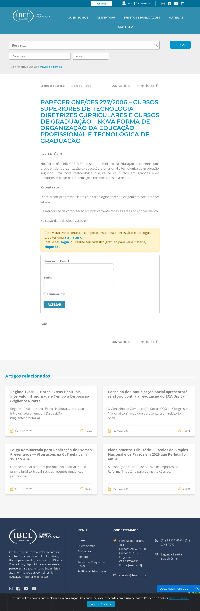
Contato (125, 26)
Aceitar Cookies (101, 604)
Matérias (176, 17)
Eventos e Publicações (142, 17)
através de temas (50, 67)
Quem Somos (78, 17)
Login (130, 3)
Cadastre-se (143, 3)
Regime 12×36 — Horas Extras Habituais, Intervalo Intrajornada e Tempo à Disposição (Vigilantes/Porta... (49, 396)
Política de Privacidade (92, 571)
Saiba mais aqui (179, 598)
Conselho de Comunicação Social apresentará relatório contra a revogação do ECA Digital (148, 394)
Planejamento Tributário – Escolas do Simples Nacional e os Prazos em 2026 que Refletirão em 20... (148, 454)
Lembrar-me (54, 294)
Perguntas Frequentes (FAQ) (91, 564)
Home (81, 540)
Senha (48, 277)
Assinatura (106, 17)
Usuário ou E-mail (56, 261)
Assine (101, 3)
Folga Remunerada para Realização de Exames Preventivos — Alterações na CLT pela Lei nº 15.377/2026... (51, 454)
